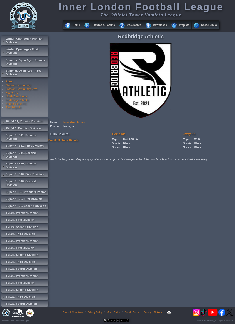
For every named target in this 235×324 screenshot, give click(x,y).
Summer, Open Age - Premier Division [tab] (23, 61)
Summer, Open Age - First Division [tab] (21, 72)
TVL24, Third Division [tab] (18, 234)
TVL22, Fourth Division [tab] (19, 304)
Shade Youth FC (16, 103)
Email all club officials (63, 140)
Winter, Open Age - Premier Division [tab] (22, 40)
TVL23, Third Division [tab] (18, 262)
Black (126, 143)
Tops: (115, 139)
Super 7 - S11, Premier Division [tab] (18, 136)
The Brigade (13, 107)
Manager (68, 126)
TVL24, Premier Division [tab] (20, 213)
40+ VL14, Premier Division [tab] (21, 122)
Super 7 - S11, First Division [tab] (22, 146)
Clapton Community (18, 85)
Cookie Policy (132, 312)
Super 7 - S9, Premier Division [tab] (24, 192)
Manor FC (12, 92)
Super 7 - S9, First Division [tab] (21, 199)
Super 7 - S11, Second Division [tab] (18, 154)
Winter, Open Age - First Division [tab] (19, 51)
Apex (9, 81)
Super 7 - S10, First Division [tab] (22, 175)
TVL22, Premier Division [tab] (20, 276)
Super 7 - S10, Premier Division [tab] (18, 165)
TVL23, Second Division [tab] (19, 255)
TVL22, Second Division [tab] (19, 290)
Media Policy (113, 312)
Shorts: (116, 143)
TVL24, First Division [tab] (17, 220)
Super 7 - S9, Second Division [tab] (23, 206)
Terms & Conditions (73, 312)
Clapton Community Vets (21, 89)
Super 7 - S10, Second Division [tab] (18, 182)
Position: (55, 126)
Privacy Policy (95, 312)
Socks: (116, 147)
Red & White (131, 139)
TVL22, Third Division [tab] (18, 297)
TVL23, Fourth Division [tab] (19, 269)
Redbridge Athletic (17, 100)
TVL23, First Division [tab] (17, 248)
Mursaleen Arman (74, 122)
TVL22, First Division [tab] (17, 283)
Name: (54, 122)
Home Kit (118, 134)
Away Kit (189, 134)
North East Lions (16, 96)
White (197, 139)
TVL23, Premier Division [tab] (20, 241)
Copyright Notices (153, 312)
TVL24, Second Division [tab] (19, 227)
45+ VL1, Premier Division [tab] (21, 128)
